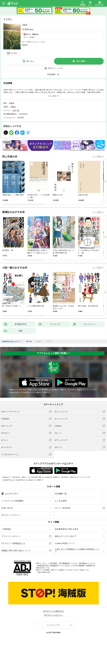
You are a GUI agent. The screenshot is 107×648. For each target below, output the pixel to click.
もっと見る (97, 157)
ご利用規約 (6, 529)
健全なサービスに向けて (65, 536)
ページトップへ (53, 625)
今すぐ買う (81, 61)
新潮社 (13, 107)
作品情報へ (52, 74)
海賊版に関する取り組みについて (16, 550)
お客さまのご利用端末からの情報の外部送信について (77, 550)
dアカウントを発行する (53, 611)
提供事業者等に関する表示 (66, 529)
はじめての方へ (10, 493)
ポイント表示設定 (62, 508)
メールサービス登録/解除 (12, 501)
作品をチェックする (55, 68)
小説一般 (15, 110)
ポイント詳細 (29, 37)
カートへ (30, 61)
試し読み (13, 53)
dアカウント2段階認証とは (13, 543)
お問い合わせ (7, 508)
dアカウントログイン (10, 515)
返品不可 (25, 45)
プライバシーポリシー (11, 536)
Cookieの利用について (65, 543)
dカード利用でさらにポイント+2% (33, 42)
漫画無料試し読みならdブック (11, 341)
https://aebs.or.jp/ (44, 572)
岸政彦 (24, 25)
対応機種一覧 (61, 494)
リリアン (39, 341)
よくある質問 (61, 501)
